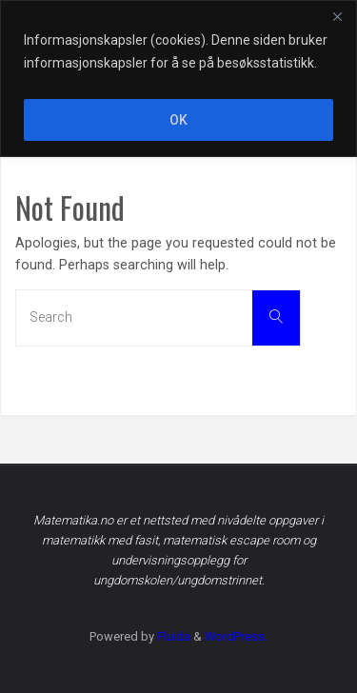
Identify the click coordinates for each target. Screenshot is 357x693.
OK (178, 120)
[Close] (337, 16)
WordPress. (236, 636)
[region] (178, 78)
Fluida (172, 636)
